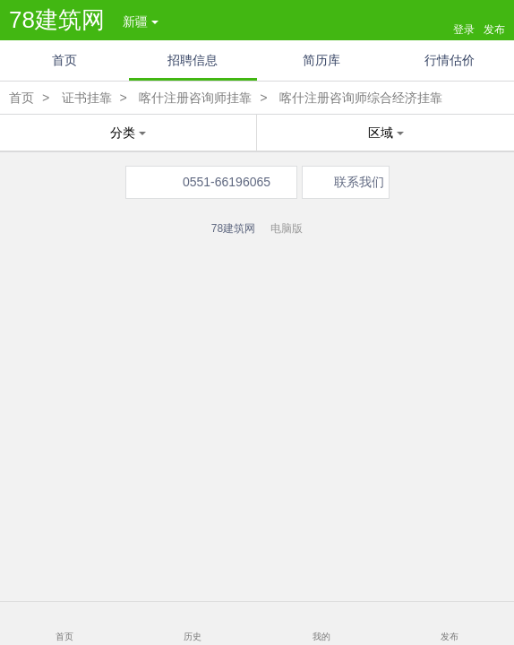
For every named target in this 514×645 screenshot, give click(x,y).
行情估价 (449, 60)
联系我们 (359, 182)
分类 (128, 132)
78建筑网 (57, 19)
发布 (449, 636)
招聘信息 (192, 60)
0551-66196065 (226, 182)
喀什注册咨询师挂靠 (195, 97)
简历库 (321, 60)
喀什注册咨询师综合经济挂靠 (360, 97)
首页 (64, 60)
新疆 (140, 21)
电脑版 (286, 228)
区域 (386, 132)
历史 (192, 636)
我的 (321, 636)
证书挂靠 (87, 97)
